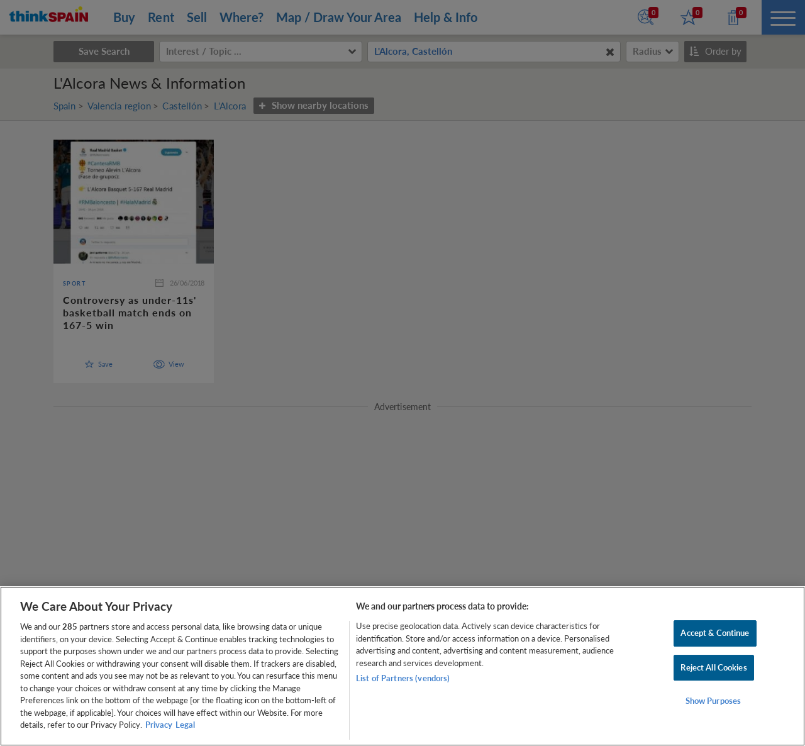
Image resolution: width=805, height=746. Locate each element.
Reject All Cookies (713, 667)
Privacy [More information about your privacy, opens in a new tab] (158, 725)
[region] (402, 666)
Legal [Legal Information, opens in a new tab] (185, 725)
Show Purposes (713, 701)
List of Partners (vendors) (403, 678)
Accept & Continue (714, 633)
